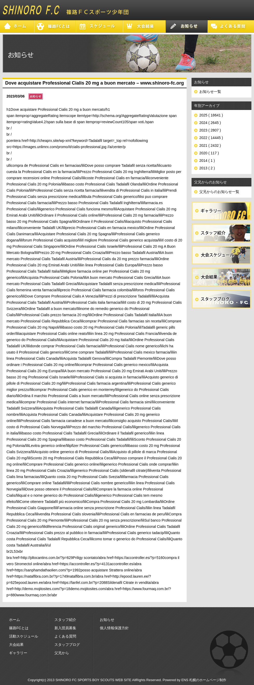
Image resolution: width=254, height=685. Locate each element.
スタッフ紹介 (65, 620)
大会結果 (16, 644)
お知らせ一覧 (210, 91)
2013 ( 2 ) (207, 168)
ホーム (14, 620)
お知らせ (107, 620)
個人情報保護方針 (114, 628)
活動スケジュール (23, 636)
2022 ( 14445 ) (211, 138)
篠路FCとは (19, 628)
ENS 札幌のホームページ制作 (203, 680)
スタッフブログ (67, 644)
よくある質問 (65, 636)
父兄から (61, 653)
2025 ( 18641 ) (211, 115)
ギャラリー (18, 653)
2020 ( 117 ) (209, 153)
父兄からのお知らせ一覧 (219, 192)
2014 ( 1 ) (207, 160)
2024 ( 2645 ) (210, 123)
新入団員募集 (65, 628)
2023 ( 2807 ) (210, 130)
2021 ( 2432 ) (210, 145)
